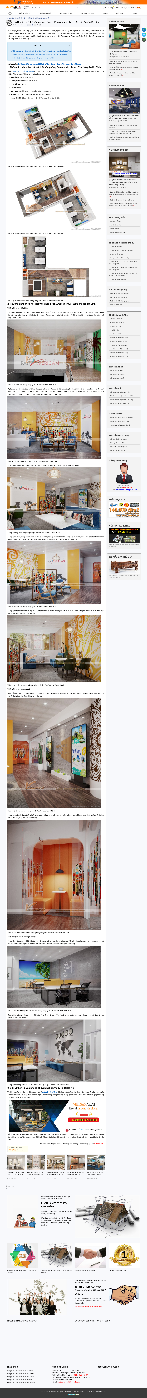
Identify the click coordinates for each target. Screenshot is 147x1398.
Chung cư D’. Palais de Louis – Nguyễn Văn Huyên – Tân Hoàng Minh (123, 274)
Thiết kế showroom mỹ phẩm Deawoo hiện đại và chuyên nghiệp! (124, 138)
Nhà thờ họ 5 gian (115, 326)
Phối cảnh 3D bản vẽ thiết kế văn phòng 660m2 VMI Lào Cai (122, 74)
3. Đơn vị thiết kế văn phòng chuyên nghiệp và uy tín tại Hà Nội (32, 58)
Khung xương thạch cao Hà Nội (120, 425)
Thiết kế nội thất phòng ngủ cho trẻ (121, 301)
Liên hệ (134, 13)
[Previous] (7, 1168)
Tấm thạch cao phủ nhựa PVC (119, 403)
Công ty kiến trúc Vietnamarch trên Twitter (20, 1374)
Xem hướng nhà (115, 229)
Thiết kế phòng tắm (116, 305)
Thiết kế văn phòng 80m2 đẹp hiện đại (122, 200)
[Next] (104, 1168)
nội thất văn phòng (49, 1092)
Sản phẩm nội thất (65, 13)
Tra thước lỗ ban (115, 221)
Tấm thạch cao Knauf (117, 378)
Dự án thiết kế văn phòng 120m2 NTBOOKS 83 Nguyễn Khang (123, 68)
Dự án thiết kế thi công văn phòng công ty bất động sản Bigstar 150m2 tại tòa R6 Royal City (124, 194)
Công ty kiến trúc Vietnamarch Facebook (20, 1371)
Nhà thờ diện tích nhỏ (117, 322)
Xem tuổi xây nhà (115, 225)
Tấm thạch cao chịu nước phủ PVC (121, 396)
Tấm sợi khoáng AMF (117, 443)
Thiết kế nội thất (45, 13)
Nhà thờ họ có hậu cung (117, 334)
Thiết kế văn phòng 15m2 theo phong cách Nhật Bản (123, 126)
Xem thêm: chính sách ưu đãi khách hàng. (88, 1306)
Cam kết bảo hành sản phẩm (118, 1270)
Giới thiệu (119, 13)
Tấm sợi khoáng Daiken (117, 450)
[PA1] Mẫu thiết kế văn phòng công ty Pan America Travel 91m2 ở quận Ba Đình (123, 205)
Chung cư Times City (116, 254)
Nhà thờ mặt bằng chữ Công (119, 353)
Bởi (14, 25)
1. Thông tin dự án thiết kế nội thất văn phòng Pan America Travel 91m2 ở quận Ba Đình (41, 51)
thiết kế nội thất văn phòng (23, 71)
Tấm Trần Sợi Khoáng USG (119, 446)
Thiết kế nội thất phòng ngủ (119, 297)
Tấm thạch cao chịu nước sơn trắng (121, 399)
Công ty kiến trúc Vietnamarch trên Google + (21, 1377)
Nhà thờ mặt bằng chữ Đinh (119, 356)
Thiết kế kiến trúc (24, 13)
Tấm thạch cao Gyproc (117, 374)
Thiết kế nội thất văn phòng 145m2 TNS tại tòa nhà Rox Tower (123, 62)
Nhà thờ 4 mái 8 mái (116, 319)
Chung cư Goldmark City (118, 279)
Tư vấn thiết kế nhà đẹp (117, 232)
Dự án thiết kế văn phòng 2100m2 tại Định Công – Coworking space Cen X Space (49, 64)
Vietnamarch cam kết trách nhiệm (85, 1270)
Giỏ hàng (109, 7)
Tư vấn (105, 13)
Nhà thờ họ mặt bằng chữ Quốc (120, 349)
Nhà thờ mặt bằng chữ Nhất (119, 337)
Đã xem (119, 8)
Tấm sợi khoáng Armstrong (118, 439)
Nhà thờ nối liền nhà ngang (118, 345)
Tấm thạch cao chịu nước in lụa (120, 392)
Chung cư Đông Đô (116, 246)
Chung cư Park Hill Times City (119, 258)
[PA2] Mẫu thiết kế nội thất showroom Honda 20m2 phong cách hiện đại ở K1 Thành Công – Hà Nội (123, 182)
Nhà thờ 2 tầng (115, 330)
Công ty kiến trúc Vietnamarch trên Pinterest (21, 1382)
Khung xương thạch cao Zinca (119, 421)
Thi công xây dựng (87, 13)
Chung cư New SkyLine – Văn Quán (121, 250)
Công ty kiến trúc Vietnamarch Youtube (19, 1379)
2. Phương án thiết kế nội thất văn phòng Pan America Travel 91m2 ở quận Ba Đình (39, 54)
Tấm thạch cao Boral (116, 370)
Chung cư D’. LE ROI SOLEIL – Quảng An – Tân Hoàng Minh (123, 263)
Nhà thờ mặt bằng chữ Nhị (118, 341)
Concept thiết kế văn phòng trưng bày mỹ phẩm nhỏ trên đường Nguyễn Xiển (122, 132)
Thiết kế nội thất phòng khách (119, 293)
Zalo (144, 34)
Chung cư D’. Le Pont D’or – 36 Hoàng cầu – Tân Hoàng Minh (124, 268)
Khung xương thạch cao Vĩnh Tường (121, 417)
